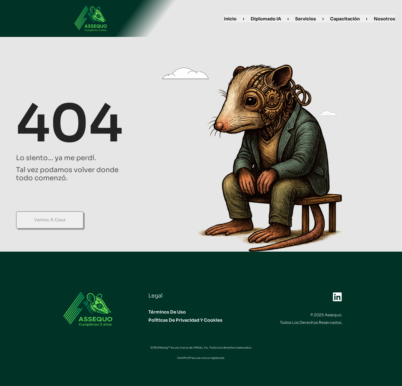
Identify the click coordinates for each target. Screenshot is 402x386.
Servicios (305, 19)
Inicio (230, 19)
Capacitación (345, 19)
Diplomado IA (266, 19)
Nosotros (384, 19)
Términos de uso (167, 312)
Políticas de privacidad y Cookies (185, 320)
